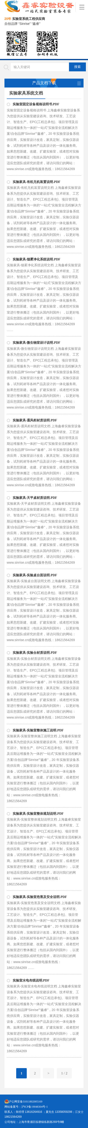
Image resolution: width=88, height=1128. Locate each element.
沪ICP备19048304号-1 (34, 1106)
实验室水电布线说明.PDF (31, 980)
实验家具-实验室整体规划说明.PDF (38, 813)
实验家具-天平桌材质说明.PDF (35, 498)
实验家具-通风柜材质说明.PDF (35, 420)
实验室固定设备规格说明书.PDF (36, 104)
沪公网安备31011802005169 (25, 1101)
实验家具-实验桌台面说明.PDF (35, 575)
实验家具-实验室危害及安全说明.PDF (40, 897)
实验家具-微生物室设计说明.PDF (36, 342)
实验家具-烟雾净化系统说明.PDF (36, 259)
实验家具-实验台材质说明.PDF (35, 652)
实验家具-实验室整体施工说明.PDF (38, 730)
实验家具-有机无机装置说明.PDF (36, 182)
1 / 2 (64, 1073)
